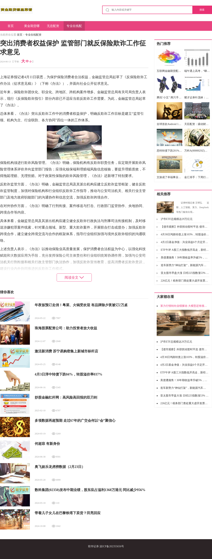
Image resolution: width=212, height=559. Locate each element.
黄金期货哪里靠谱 (32, 27)
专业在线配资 (74, 27)
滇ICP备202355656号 (111, 546)
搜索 (201, 9)
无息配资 (53, 26)
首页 (11, 26)
